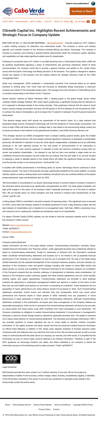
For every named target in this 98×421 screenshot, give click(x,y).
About (7, 405)
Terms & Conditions (62, 405)
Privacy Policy (44, 409)
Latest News (7, 22)
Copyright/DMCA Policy (83, 405)
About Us (58, 22)
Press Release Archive (22, 405)
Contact (48, 22)
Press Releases (21, 22)
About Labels (36, 22)
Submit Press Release (42, 405)
